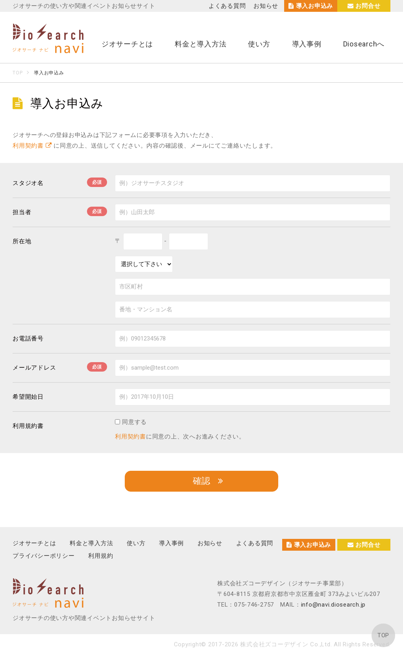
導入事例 (307, 44)
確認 (201, 481)
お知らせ (265, 5)
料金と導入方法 (200, 44)
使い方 (259, 44)
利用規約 (100, 555)
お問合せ (364, 5)
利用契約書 (32, 145)
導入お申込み (310, 5)
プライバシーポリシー (44, 555)
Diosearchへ (364, 44)
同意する (131, 422)
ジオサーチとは (127, 44)
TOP (383, 635)
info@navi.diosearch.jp (333, 604)
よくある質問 (227, 5)
